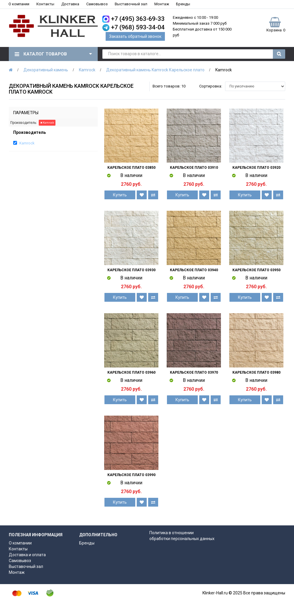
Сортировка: (210, 86)
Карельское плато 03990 (131, 475)
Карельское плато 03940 (194, 270)
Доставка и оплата (27, 554)
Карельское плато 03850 (131, 168)
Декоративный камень (45, 70)
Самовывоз (97, 4)
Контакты (45, 4)
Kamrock (87, 70)
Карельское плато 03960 (131, 372)
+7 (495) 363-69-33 (138, 18)
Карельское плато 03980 (256, 372)
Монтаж (161, 4)
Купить (120, 195)
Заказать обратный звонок (135, 36)
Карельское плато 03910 (194, 168)
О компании (19, 4)
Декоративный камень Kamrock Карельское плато (155, 70)
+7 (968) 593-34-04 (138, 27)
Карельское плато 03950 (256, 270)
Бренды (183, 4)
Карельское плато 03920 (256, 168)
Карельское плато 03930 (131, 270)
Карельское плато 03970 (194, 372)
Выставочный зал (131, 4)
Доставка (70, 4)
